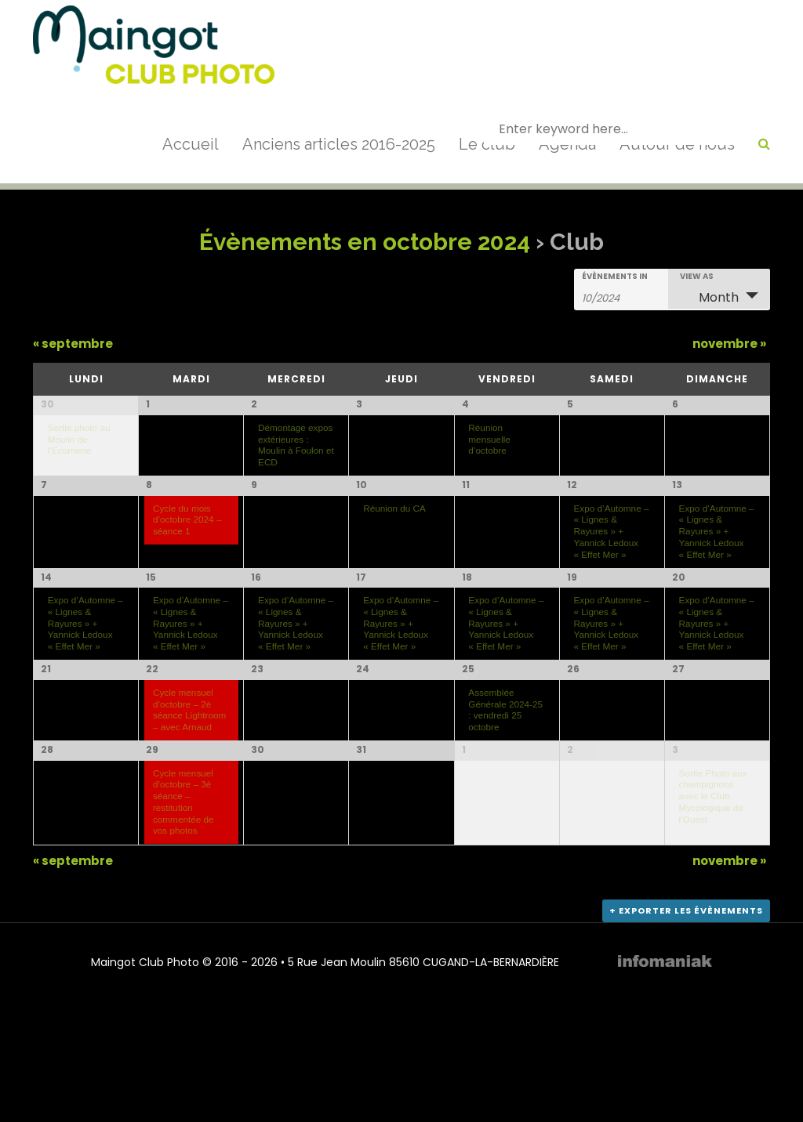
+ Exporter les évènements (686, 1029)
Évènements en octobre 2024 (364, 241)
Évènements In (615, 276)
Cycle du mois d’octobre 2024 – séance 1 (187, 552)
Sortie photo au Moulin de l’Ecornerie (79, 438)
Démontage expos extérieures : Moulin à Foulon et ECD (296, 444)
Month (709, 297)
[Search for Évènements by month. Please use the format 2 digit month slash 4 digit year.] (621, 297)
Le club (487, 144)
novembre (729, 343)
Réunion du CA (394, 541)
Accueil (190, 144)
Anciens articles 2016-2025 (338, 144)
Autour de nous (677, 144)
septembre (73, 343)
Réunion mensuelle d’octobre (489, 438)
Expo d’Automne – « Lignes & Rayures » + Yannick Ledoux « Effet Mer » (611, 564)
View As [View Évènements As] (697, 276)
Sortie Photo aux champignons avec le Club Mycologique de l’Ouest (713, 905)
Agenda (567, 144)
